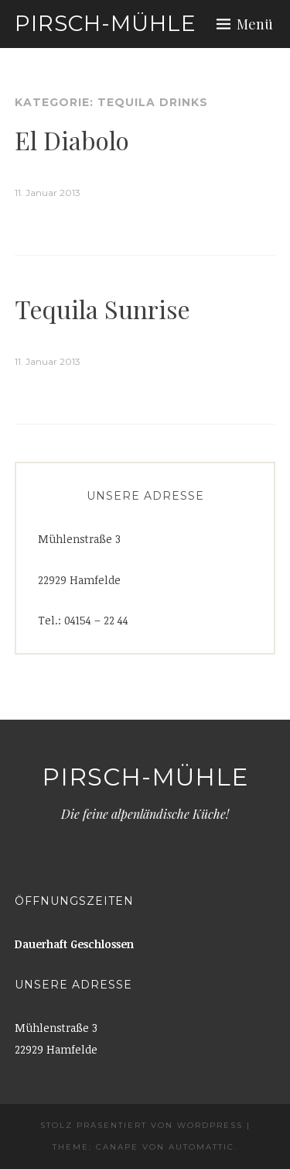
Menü (255, 24)
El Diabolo (72, 139)
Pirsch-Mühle (105, 23)
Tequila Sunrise (102, 308)
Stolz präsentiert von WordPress (141, 1125)
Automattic (201, 1147)
